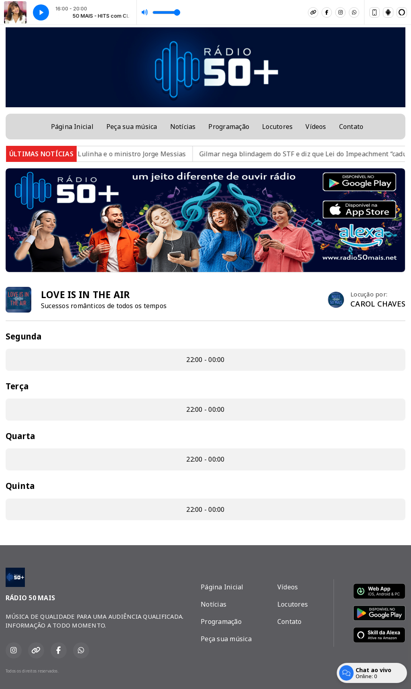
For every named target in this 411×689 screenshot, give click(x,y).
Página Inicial (72, 126)
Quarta (20, 436)
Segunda (24, 336)
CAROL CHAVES (377, 303)
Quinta (20, 485)
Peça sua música (131, 126)
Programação (228, 126)
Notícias (183, 126)
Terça (17, 386)
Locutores (277, 126)
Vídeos (315, 126)
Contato (351, 126)
